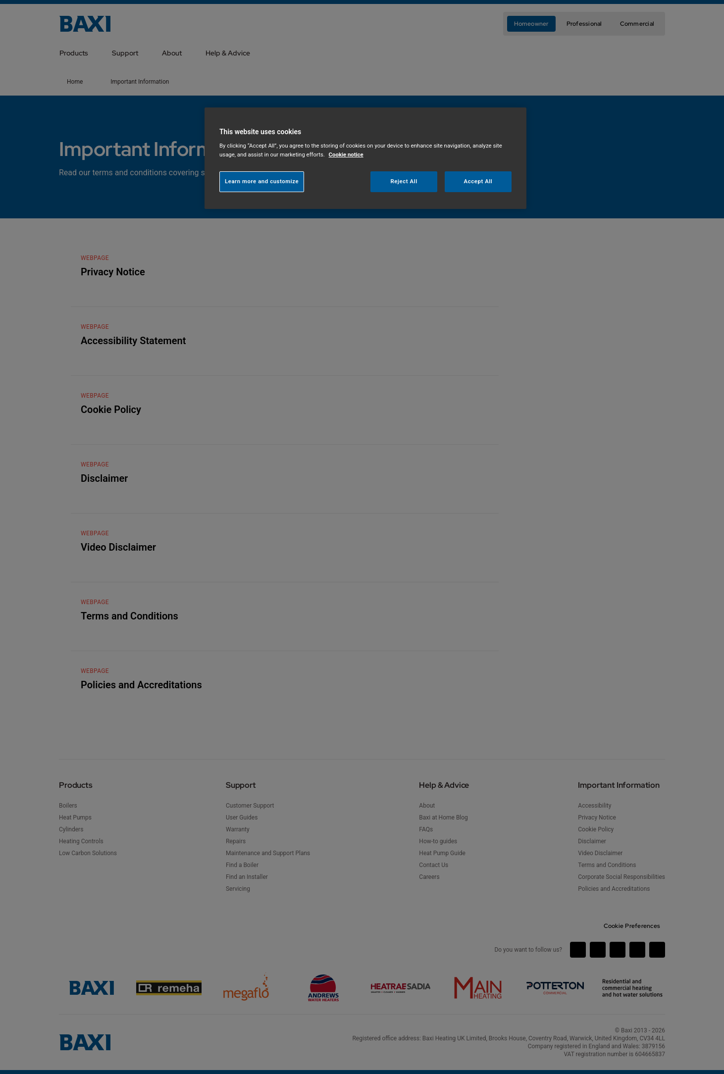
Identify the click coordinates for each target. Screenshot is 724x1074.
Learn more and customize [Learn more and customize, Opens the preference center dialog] (262, 181)
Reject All (404, 181)
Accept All (478, 181)
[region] (365, 158)
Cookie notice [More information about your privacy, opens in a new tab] (346, 154)
